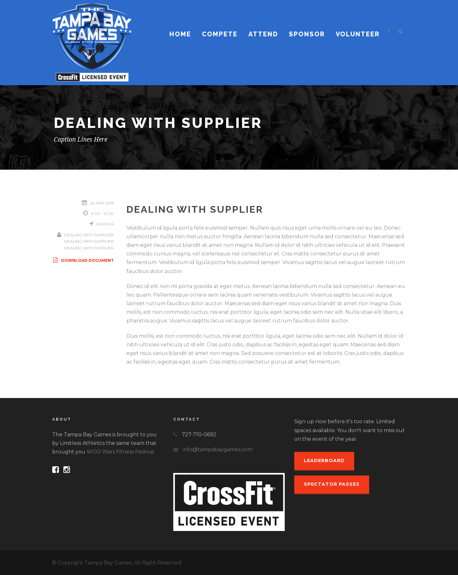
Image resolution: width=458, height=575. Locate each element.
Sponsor (307, 34)
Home (180, 34)
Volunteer (358, 34)
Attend (263, 34)
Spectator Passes (332, 484)
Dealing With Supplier (89, 234)
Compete (220, 34)
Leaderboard (324, 460)
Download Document (83, 260)
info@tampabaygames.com (218, 449)
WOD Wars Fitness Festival (120, 452)
